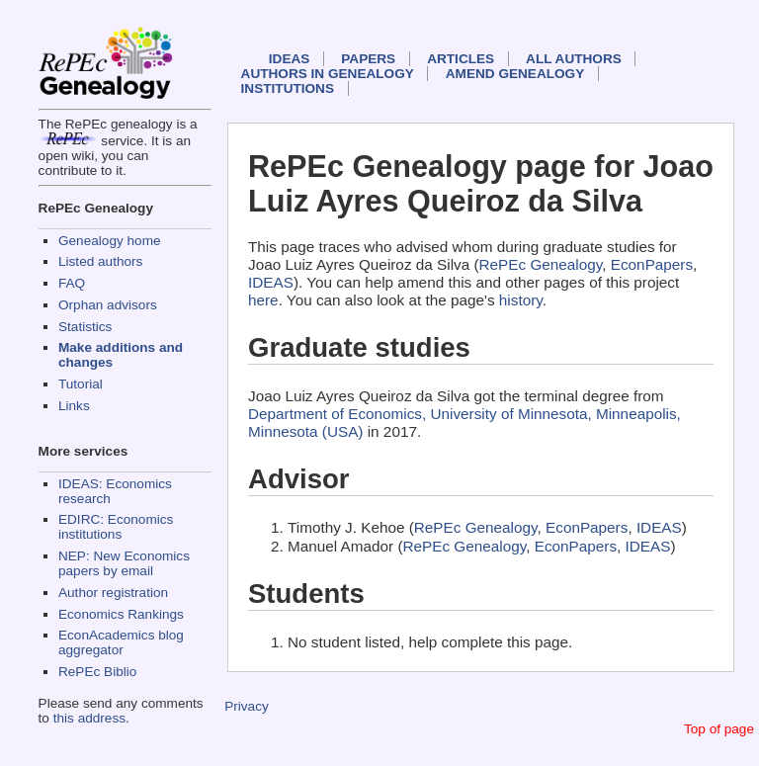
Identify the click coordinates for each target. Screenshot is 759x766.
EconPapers (652, 264)
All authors (574, 58)
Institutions (287, 88)
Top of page (719, 729)
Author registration (113, 592)
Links (74, 405)
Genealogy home (109, 240)
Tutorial (80, 384)
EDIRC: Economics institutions (115, 527)
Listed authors (100, 261)
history (521, 300)
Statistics (85, 326)
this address (89, 718)
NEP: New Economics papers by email (124, 563)
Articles (460, 58)
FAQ (71, 283)
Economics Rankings (121, 614)
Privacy (246, 706)
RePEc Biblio (97, 671)
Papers (368, 58)
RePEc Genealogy (541, 264)
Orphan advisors (107, 305)
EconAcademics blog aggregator (121, 642)
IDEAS (289, 58)
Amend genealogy (515, 73)
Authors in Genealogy (327, 73)
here (263, 300)
